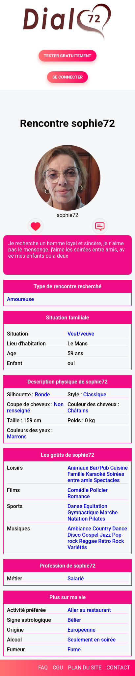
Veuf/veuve (81, 334)
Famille (76, 474)
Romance (79, 496)
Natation (78, 519)
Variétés (77, 547)
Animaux (78, 468)
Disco (74, 535)
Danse (75, 506)
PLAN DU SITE (85, 667)
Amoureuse (20, 299)
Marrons (17, 436)
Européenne (81, 630)
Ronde (42, 394)
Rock (118, 541)
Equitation (95, 506)
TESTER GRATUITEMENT (68, 55)
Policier (99, 490)
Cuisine (119, 468)
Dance (119, 528)
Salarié (76, 578)
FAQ (43, 667)
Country (102, 528)
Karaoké (95, 474)
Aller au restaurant (89, 610)
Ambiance (79, 528)
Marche (109, 512)
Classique (94, 394)
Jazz (105, 535)
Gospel (90, 535)
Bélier (74, 620)
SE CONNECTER (67, 77)
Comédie (78, 490)
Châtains (78, 411)
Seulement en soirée (92, 640)
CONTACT (118, 667)
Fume (74, 649)
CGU (58, 667)
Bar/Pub (99, 468)
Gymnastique (83, 512)
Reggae (88, 541)
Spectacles (107, 480)
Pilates (97, 519)
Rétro (104, 541)
